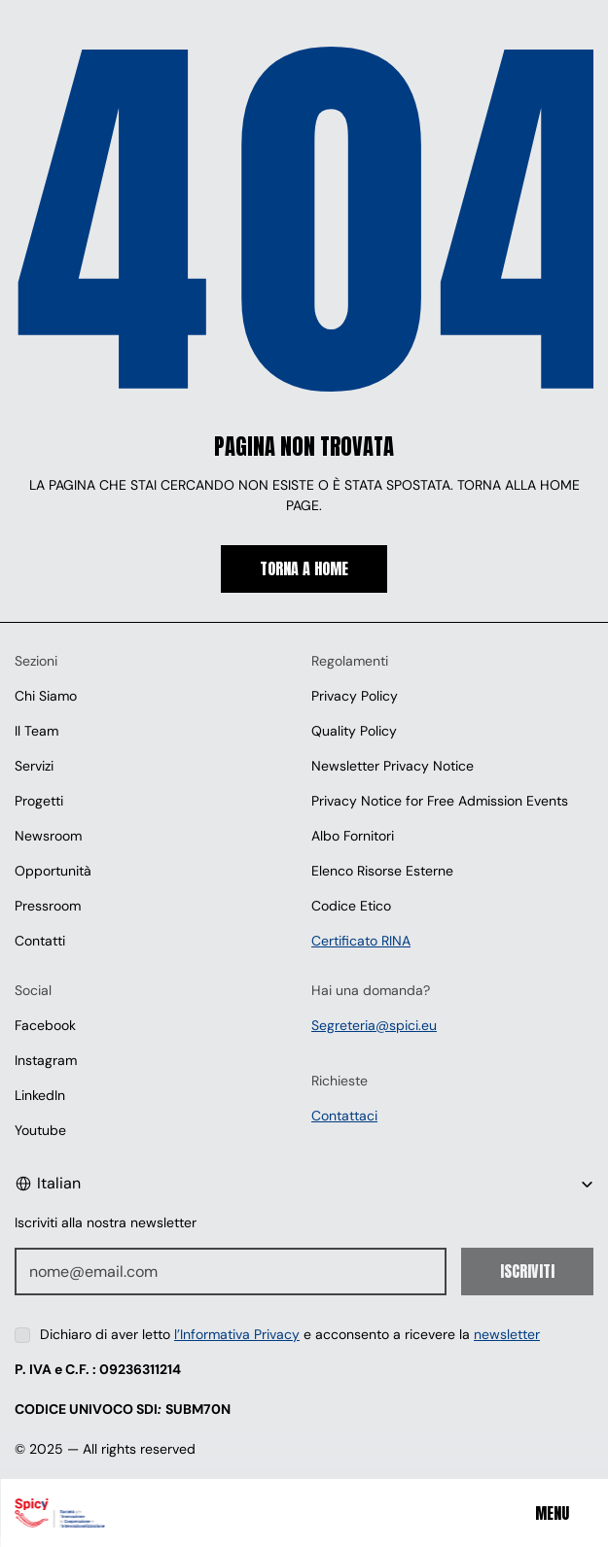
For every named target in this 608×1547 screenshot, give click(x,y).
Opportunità (53, 870)
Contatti (40, 940)
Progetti (39, 800)
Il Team (36, 730)
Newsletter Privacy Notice (392, 765)
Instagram (46, 1060)
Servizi (34, 765)
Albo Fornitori (352, 835)
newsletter (507, 1334)
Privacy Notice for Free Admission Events (439, 800)
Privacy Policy (354, 696)
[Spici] (116, 1513)
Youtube (40, 1130)
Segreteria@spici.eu (374, 1025)
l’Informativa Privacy (237, 1334)
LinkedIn (40, 1095)
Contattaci (344, 1115)
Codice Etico (351, 905)
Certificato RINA (361, 940)
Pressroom (48, 905)
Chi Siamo (46, 696)
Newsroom (48, 835)
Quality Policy (354, 730)
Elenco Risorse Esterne (382, 870)
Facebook (45, 1025)
